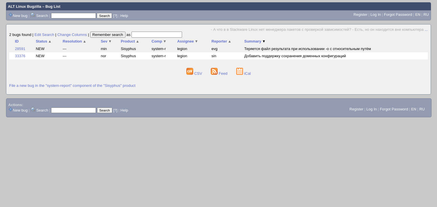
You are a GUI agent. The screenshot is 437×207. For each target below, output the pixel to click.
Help (124, 16)
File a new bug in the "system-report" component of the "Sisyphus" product (72, 85)
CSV (194, 73)
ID (17, 41)
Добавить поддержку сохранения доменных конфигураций (295, 56)
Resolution (74, 41)
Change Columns (72, 34)
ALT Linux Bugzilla (24, 6)
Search (42, 16)
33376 (20, 56)
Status (44, 41)
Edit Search (44, 34)
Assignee (187, 41)
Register (360, 14)
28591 (20, 49)
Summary (255, 41)
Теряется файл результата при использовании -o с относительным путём (307, 49)
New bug (20, 16)
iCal (243, 73)
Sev (106, 41)
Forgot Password (398, 14)
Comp (159, 41)
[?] (115, 16)
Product (130, 41)
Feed (220, 73)
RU (426, 14)
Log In (375, 14)
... (426, 29)
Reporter (222, 41)
